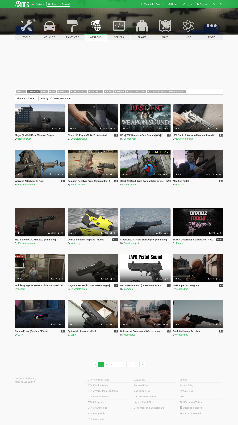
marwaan (128, 289)
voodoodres (182, 289)
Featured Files (141, 385)
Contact (183, 379)
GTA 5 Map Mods (96, 413)
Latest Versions (55, 98)
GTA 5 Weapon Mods (98, 396)
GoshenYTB (130, 138)
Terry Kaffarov (78, 184)
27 (136, 364)
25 (123, 364)
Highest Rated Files (143, 402)
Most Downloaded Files (145, 396)
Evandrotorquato (79, 138)
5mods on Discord (190, 413)
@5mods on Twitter (191, 402)
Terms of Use (186, 391)
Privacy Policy (187, 385)
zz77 (20, 334)
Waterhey (75, 243)
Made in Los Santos (25, 382)
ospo (73, 334)
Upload (173, 4)
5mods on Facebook (191, 407)
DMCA (183, 396)
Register (202, 4)
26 (130, 364)
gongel (21, 289)
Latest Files (139, 379)
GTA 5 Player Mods (97, 408)
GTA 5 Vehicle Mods (98, 385)
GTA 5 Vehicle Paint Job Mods (103, 391)
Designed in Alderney (25, 378)
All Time (25, 98)
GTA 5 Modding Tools (98, 379)
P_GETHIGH (130, 184)
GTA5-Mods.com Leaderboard (149, 408)
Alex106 (180, 184)
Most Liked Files (142, 391)
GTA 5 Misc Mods (96, 419)
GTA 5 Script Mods (97, 402)
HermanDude (24, 138)
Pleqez (179, 243)
